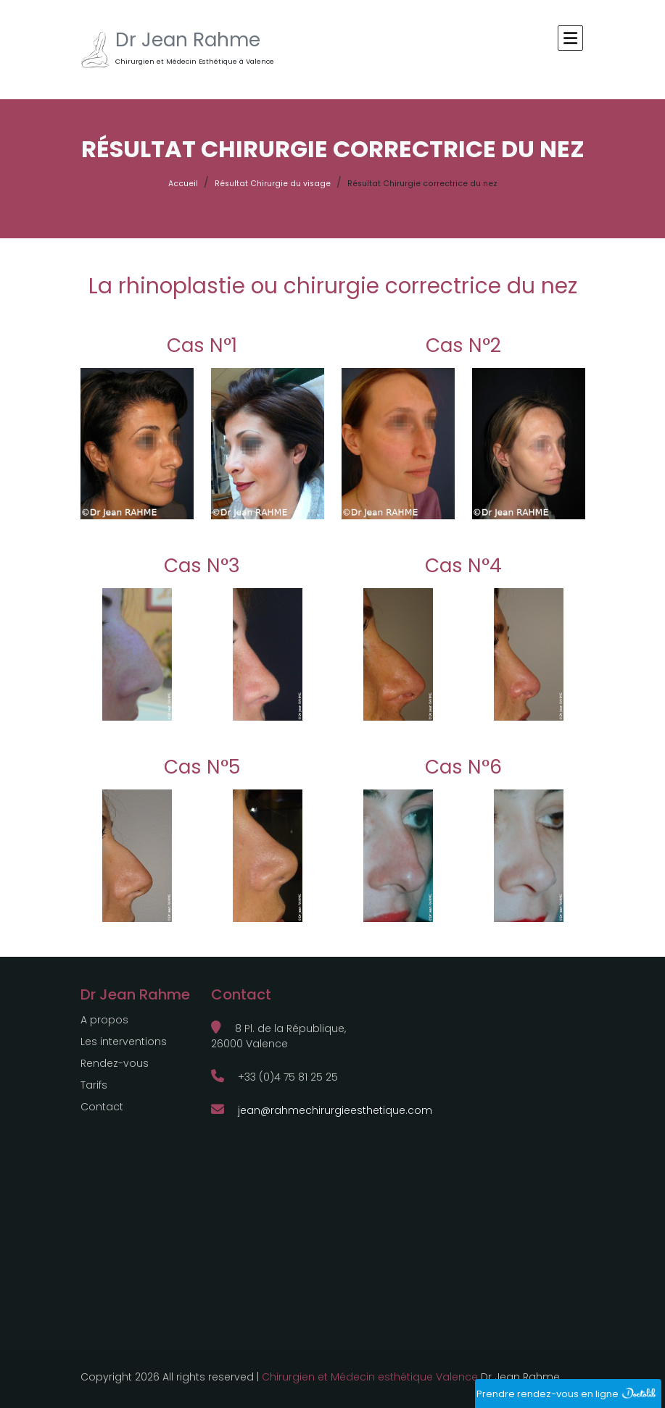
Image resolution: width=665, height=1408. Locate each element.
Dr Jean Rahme (187, 39)
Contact (101, 1106)
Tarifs (93, 1085)
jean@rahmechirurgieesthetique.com (321, 1110)
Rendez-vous (114, 1063)
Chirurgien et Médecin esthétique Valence (370, 1377)
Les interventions (123, 1041)
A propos (104, 1020)
